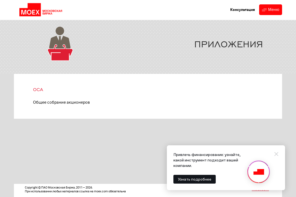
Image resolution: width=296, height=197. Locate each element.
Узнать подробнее (194, 179)
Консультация (242, 9)
